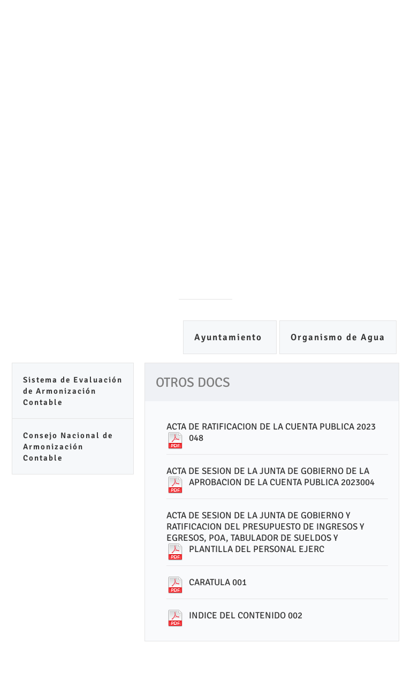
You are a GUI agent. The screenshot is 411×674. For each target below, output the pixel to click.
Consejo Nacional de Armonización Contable (68, 447)
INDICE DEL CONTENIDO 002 (245, 615)
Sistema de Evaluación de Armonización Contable (73, 391)
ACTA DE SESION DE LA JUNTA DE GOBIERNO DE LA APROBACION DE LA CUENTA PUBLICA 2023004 (270, 476)
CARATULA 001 (218, 582)
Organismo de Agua (338, 337)
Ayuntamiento (229, 337)
